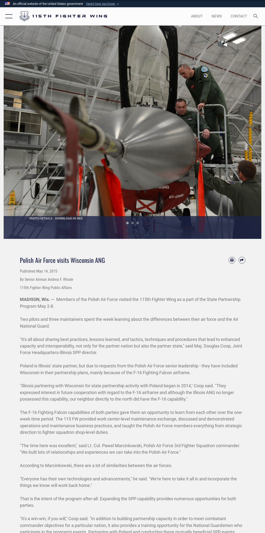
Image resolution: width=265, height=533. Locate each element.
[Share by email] (242, 260)
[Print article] (232, 260)
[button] (103, 3)
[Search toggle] (257, 16)
